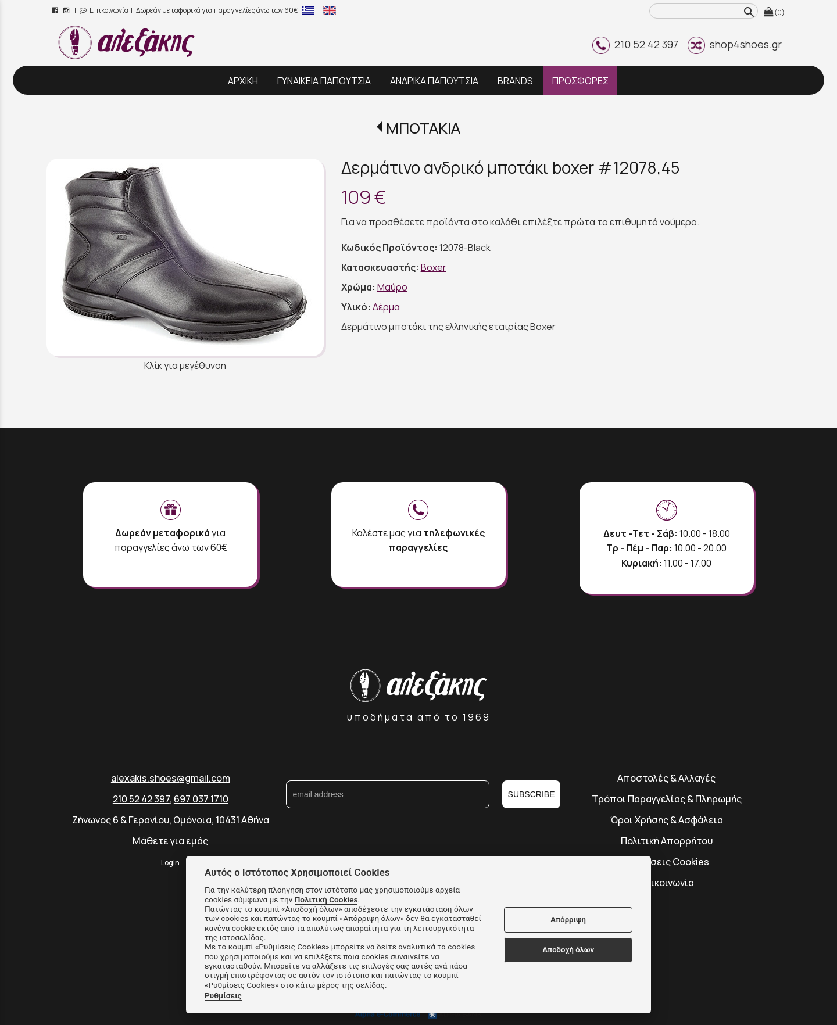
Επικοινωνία (104, 10)
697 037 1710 (201, 799)
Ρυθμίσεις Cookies (666, 861)
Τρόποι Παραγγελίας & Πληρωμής (667, 799)
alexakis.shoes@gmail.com (170, 778)
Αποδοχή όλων (568, 949)
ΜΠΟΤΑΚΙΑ (423, 128)
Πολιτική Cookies (326, 899)
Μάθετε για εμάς (170, 840)
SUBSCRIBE (531, 794)
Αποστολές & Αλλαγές (666, 778)
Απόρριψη (568, 919)
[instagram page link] (67, 10)
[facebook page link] (56, 10)
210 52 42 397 (635, 44)
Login (170, 863)
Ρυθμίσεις (223, 995)
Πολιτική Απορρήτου (667, 840)
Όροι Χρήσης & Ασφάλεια (666, 819)
